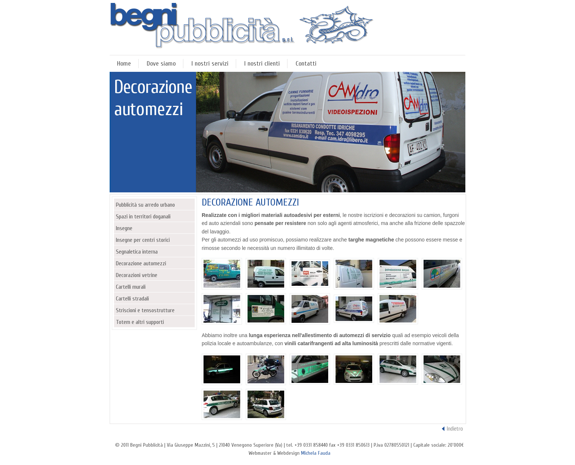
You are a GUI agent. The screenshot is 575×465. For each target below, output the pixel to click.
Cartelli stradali (132, 298)
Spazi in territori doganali (143, 216)
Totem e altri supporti (140, 322)
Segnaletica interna (137, 251)
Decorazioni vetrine (136, 275)
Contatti (306, 63)
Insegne (124, 228)
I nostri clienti (262, 63)
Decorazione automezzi (141, 263)
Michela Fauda (315, 453)
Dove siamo (161, 63)
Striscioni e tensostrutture (145, 310)
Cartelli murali (131, 287)
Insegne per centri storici (143, 240)
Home (124, 63)
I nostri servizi (209, 63)
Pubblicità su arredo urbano (145, 205)
